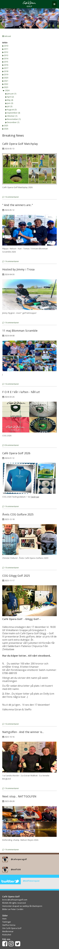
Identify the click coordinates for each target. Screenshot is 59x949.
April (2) (9, 96)
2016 (5, 64)
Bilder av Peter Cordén (12, 909)
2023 (5, 87)
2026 (5, 128)
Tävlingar (6, 921)
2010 (5, 45)
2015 (5, 61)
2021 (5, 80)
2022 (5, 84)
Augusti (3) (10, 109)
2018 (5, 71)
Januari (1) (10, 93)
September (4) (12, 112)
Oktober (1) (11, 116)
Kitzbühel (6, 934)
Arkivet (6, 36)
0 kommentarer (10, 445)
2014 (5, 58)
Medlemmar (7, 931)
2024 (6, 90)
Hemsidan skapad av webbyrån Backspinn (22, 906)
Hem (4, 918)
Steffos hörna (8, 925)
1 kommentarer (10, 197)
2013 (5, 55)
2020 (5, 77)
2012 (5, 52)
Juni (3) (9, 103)
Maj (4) (9, 100)
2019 (5, 74)
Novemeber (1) (13, 119)
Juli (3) (8, 106)
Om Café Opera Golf (11, 928)
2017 (5, 68)
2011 (5, 49)
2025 (5, 125)
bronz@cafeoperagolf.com (14, 899)
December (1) (12, 122)
